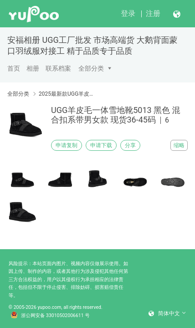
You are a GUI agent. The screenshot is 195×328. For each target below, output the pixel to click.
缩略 (179, 145)
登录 (128, 13)
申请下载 (101, 145)
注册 (153, 13)
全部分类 (91, 68)
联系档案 (58, 68)
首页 (13, 68)
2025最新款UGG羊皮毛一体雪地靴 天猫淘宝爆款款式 (67, 94)
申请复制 (66, 145)
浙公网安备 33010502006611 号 (50, 315)
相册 (32, 68)
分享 (130, 145)
